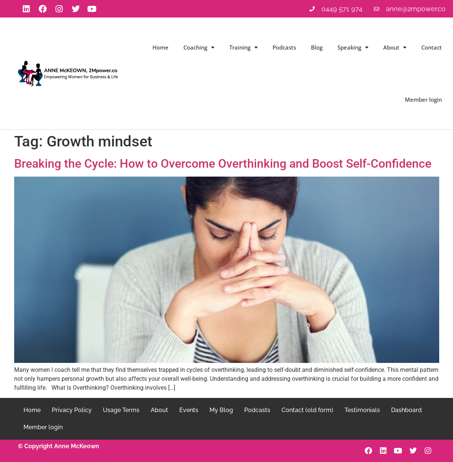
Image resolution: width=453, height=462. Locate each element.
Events (188, 410)
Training (243, 47)
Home (160, 47)
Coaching (198, 47)
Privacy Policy (72, 410)
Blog (317, 47)
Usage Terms (121, 410)
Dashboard (406, 410)
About (394, 47)
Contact (431, 47)
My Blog (221, 410)
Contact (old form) (307, 410)
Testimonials (362, 410)
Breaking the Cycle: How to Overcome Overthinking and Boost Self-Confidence (222, 163)
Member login (423, 99)
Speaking (352, 47)
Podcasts (284, 47)
